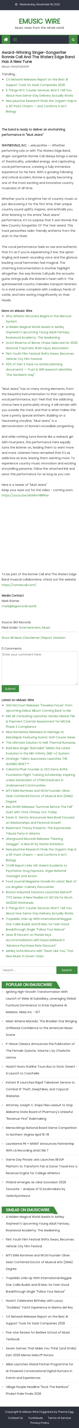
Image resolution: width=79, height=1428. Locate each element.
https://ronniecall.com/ (19, 585)
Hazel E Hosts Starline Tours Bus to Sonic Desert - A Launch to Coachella (42, 1069)
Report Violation (54, 638)
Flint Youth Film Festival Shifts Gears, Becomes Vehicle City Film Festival (40, 1242)
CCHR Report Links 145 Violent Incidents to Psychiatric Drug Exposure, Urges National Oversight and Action (36, 870)
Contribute (35, 1418)
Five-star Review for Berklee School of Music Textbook (38, 1335)
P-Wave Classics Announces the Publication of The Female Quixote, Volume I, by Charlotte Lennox (40, 1051)
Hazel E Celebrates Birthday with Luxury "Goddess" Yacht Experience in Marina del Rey (39, 1304)
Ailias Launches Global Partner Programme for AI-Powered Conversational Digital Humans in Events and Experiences (39, 1371)
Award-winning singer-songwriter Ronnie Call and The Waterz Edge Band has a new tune (38, 57)
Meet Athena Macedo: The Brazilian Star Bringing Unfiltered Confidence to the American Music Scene (41, 1028)
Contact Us (15, 1418)
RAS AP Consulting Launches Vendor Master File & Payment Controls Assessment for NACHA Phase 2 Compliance (40, 721)
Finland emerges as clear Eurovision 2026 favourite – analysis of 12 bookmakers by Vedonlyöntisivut (36, 1189)
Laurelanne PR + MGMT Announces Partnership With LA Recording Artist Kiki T (40, 1147)
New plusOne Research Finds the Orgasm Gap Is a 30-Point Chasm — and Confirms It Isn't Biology (41, 106)
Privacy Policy (40, 1423)
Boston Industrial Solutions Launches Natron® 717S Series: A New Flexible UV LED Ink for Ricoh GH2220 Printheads (39, 897)
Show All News (12, 638)
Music (46, 627)
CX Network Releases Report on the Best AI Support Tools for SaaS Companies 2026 (37, 1319)
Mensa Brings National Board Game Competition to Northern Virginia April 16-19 (41, 1131)
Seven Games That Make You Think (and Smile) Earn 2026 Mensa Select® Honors (41, 1351)
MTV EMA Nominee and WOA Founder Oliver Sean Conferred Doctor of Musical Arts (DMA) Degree (39, 796)
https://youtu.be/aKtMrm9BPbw (25, 495)
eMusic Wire (39, 21)
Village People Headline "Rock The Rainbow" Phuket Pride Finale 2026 (37, 1390)
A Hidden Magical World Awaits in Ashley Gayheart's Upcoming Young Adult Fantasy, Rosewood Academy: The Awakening (38, 332)
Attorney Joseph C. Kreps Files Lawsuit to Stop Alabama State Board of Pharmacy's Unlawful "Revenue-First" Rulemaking (39, 1112)
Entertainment (30, 627)
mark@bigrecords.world (19, 606)
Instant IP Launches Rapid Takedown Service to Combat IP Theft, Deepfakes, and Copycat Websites (40, 1089)
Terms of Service (59, 1418)
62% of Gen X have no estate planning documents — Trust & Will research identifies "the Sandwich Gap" (39, 369)
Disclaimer (32, 638)
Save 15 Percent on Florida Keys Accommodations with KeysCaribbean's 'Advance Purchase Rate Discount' (35, 940)
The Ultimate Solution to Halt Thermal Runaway (41, 742)
